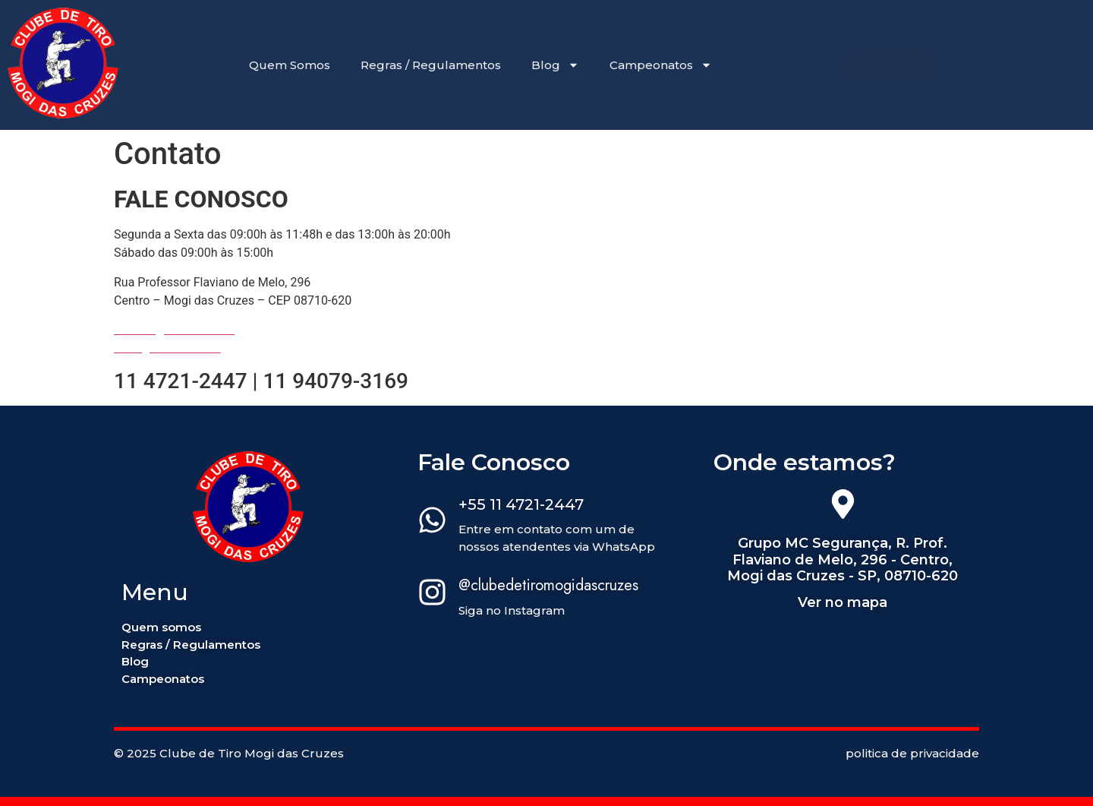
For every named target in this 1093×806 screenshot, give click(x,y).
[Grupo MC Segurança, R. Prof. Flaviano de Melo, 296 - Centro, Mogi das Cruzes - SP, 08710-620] (843, 506)
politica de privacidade (912, 753)
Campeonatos (660, 65)
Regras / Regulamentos (431, 65)
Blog (555, 65)
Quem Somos (289, 65)
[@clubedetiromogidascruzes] (432, 594)
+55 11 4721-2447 (521, 504)
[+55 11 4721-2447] (432, 522)
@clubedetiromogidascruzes (548, 585)
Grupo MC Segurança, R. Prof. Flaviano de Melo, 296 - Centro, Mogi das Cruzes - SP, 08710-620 (842, 559)
